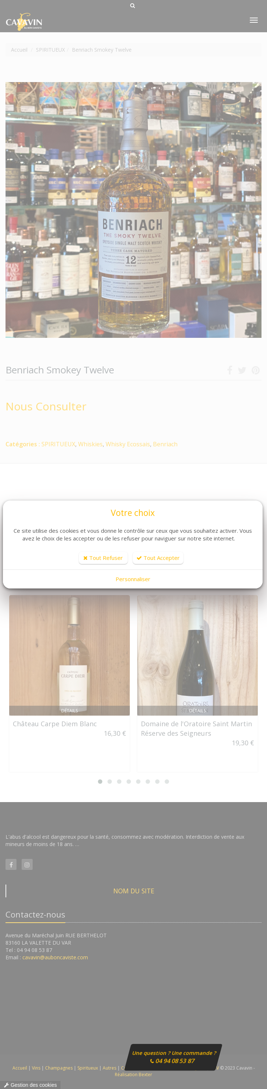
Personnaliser (133, 579)
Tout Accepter (158, 557)
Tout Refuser (103, 557)
